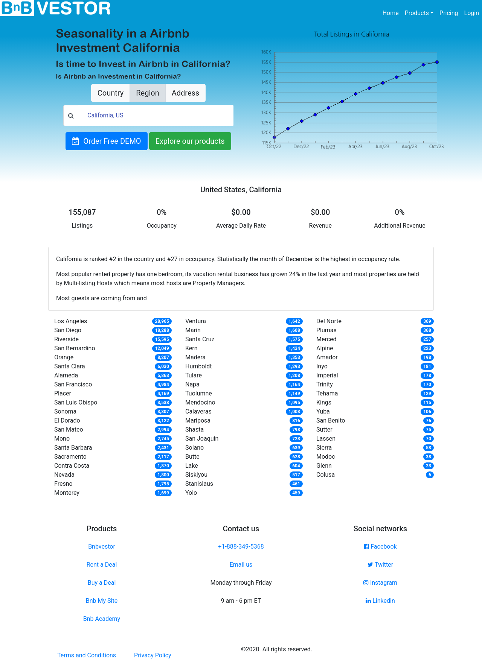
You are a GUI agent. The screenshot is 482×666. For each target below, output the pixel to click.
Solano (194, 447)
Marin (193, 330)
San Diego (67, 330)
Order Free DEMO (106, 141)
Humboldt (198, 366)
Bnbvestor (101, 546)
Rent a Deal (102, 564)
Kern (191, 348)
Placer (62, 393)
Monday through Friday (241, 582)
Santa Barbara (73, 447)
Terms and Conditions (86, 655)
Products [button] (417, 13)
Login (471, 13)
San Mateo (68, 429)
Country (111, 92)
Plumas (326, 330)
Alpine (324, 348)
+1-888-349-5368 (241, 546)
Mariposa (197, 420)
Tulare (193, 375)
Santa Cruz (200, 339)
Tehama (327, 393)
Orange (63, 357)
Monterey (66, 492)
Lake (191, 465)
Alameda (66, 375)
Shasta (194, 429)
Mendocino (200, 402)
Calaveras (198, 411)
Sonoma (65, 411)
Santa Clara (69, 366)
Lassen (326, 438)
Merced (326, 339)
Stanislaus (199, 483)
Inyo (322, 366)
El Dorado (67, 420)
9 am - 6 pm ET (241, 600)
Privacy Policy (152, 655)
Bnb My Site (101, 600)
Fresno (63, 483)
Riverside (66, 339)
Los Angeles (70, 321)
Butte (192, 456)
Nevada (64, 474)
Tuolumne (198, 393)
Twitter (380, 564)
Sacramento (70, 456)
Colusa (325, 474)
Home (392, 12)
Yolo (191, 492)
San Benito (330, 420)
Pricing (448, 13)
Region (147, 92)
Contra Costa (71, 465)
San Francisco (73, 384)
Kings (323, 402)
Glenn (324, 465)
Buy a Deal (102, 582)
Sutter (324, 429)
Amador (327, 357)
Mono (62, 438)
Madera (195, 357)
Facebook (380, 546)
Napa (192, 384)
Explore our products (190, 141)
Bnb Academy (101, 618)
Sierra (324, 447)
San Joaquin (201, 438)
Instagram (380, 582)
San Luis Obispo (75, 402)
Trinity (324, 384)
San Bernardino (74, 348)
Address (185, 92)
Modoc (325, 456)
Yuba (323, 411)
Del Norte (329, 321)
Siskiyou (196, 474)
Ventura (195, 321)
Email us (241, 564)
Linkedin (380, 600)
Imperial (327, 375)
